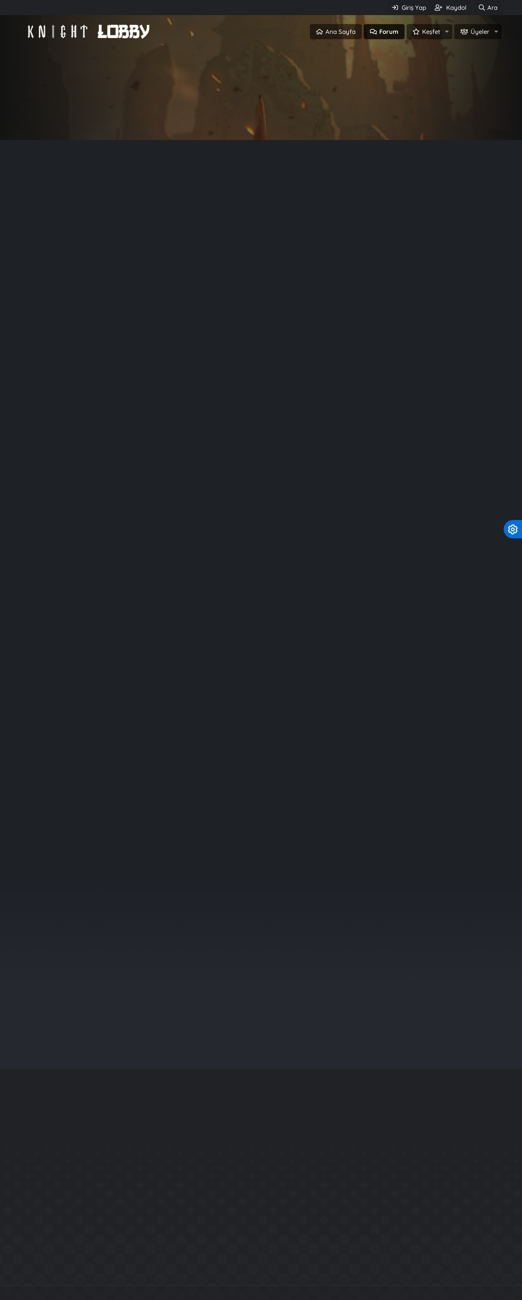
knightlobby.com (252, 724)
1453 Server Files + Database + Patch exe (424, 1198)
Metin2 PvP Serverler (390, 1268)
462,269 (78, 358)
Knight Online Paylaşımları (237, 1268)
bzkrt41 (444, 946)
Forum (388, 32)
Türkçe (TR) (40, 1292)
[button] (446, 31)
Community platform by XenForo (261, 1251)
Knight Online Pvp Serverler (142, 1268)
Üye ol (296, 121)
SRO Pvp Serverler (317, 1268)
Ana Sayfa (340, 32)
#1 (495, 188)
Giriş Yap (226, 121)
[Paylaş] (485, 189)
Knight (283, 724)
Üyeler (480, 32)
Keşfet (431, 32)
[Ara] (488, 7)
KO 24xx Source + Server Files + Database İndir (433, 1183)
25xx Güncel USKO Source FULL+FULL (418, 1213)
